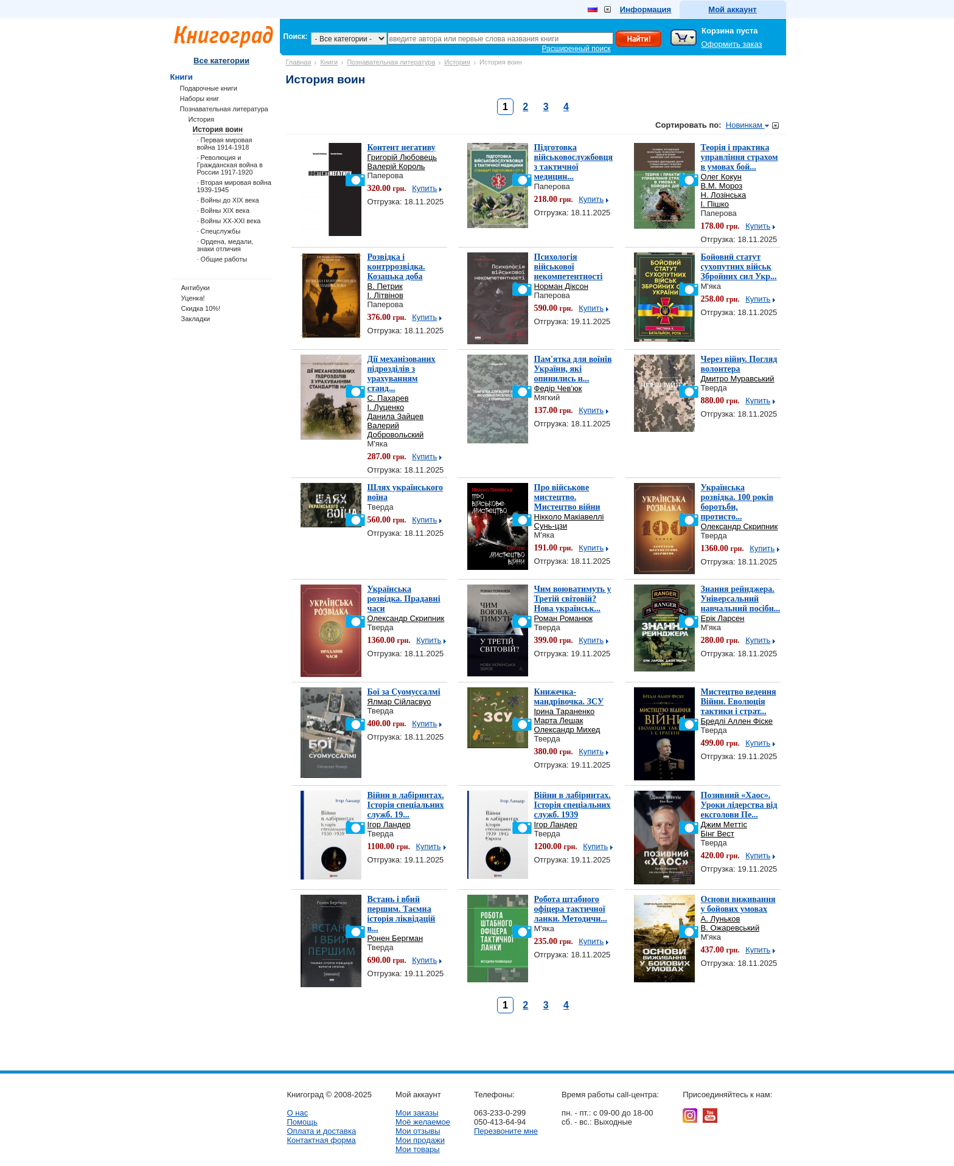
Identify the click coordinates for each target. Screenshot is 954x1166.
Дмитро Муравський (738, 378)
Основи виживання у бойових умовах (738, 904)
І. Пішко (715, 204)
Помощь (302, 1121)
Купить (424, 188)
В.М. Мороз (722, 185)
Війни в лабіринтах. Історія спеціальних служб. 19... (405, 805)
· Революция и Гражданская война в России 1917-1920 (230, 165)
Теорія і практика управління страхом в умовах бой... (739, 157)
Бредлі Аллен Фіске (737, 721)
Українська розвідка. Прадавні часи (403, 599)
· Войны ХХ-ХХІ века (229, 220)
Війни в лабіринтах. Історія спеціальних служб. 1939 (572, 805)
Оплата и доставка (322, 1131)
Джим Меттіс (724, 824)
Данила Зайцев (395, 416)
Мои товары (417, 1149)
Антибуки (195, 287)
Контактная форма (321, 1140)
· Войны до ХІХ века (228, 200)
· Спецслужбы (219, 231)
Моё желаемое (422, 1121)
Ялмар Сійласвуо (399, 701)
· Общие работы (222, 259)
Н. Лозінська (724, 195)
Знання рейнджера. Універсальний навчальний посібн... (741, 599)
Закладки (196, 318)
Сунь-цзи (551, 525)
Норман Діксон (561, 286)
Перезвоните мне (506, 1131)
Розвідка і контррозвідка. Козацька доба (396, 266)
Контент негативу (401, 147)
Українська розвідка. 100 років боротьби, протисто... (737, 502)
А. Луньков (720, 918)
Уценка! (193, 298)
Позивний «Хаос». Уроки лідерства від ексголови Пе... (739, 805)
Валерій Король (396, 166)
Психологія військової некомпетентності (568, 266)
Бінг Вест (717, 833)
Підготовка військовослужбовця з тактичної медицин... (573, 162)
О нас (297, 1112)
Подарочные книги (208, 88)
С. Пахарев (388, 398)
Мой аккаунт (732, 9)
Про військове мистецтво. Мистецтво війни (567, 497)
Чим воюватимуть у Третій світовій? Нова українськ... (572, 599)
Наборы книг (200, 98)
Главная (299, 62)
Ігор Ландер (389, 824)
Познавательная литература (391, 62)
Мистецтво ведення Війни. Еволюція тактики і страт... (738, 701)
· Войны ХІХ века (223, 210)
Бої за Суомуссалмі (403, 691)
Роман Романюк (563, 618)
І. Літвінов (385, 295)
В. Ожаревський (730, 927)
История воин (218, 129)
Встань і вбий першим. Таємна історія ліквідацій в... (401, 914)
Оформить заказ (732, 44)
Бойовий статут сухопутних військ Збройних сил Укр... (739, 266)
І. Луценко (386, 407)
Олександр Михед (567, 729)
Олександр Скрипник (739, 526)
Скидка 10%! (201, 308)
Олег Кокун (721, 176)
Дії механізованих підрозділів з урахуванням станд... (401, 374)
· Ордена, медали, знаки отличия (225, 245)
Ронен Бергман (395, 938)
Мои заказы (417, 1112)
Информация (645, 9)
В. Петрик (385, 286)
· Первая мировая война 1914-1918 (224, 143)
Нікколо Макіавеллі (569, 516)
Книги (329, 62)
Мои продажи (420, 1140)
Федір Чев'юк (558, 388)
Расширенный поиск (576, 48)
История (457, 62)
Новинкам (747, 125)
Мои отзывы (417, 1131)
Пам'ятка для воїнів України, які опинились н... (573, 369)
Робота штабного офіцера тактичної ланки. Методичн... (570, 909)
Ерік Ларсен (723, 618)
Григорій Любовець (402, 157)
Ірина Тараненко (564, 711)
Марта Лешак (558, 720)
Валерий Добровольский (395, 430)
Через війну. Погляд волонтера (739, 364)
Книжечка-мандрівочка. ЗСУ (569, 696)
